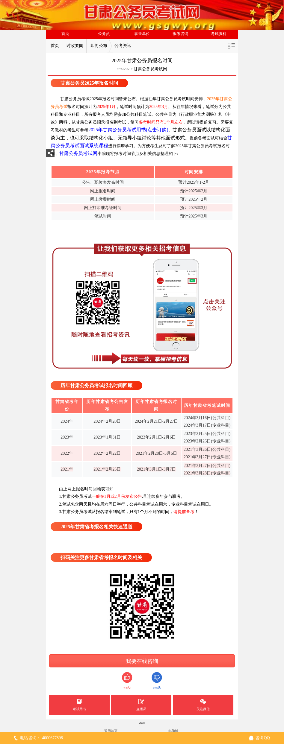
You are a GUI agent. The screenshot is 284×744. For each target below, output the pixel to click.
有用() (127, 681)
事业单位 (142, 34)
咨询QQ (262, 738)
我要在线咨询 (142, 661)
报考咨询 (180, 34)
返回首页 (110, 731)
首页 (65, 34)
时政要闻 (75, 45)
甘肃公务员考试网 (150, 69)
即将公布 (98, 45)
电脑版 (173, 731)
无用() (157, 681)
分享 (50, 155)
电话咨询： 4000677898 (41, 738)
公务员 (104, 34)
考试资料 (218, 34)
